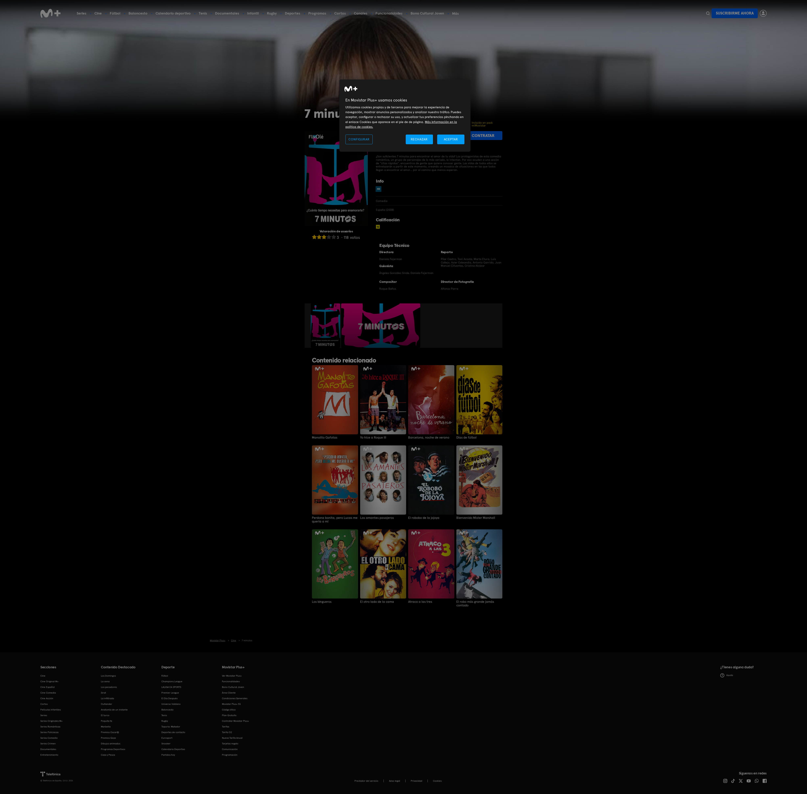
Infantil (253, 13)
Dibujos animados (110, 743)
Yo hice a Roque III (373, 437)
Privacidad (416, 780)
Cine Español (47, 687)
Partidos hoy (168, 754)
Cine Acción (46, 698)
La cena (105, 681)
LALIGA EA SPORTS (171, 687)
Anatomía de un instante (114, 709)
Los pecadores (109, 687)
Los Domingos (108, 675)
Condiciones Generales (234, 698)
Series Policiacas (49, 732)
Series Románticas (50, 726)
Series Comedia (48, 738)
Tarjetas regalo (230, 743)
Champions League (171, 681)
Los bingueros (321, 602)
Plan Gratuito (229, 715)
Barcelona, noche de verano (428, 437)
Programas (317, 13)
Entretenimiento (49, 754)
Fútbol (115, 13)
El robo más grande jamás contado (475, 603)
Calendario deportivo (173, 13)
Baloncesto (138, 13)
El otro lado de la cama (377, 602)
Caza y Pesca (108, 754)
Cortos (340, 13)
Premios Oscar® (110, 732)
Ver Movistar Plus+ (232, 675)
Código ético (229, 709)
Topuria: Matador (170, 726)
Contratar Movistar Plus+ (235, 721)
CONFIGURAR (358, 139)
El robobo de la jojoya (423, 518)
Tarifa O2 (227, 732)
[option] (326, 325)
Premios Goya (108, 738)
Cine (98, 13)
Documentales (227, 13)
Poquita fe (106, 721)
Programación (229, 754)
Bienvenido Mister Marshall (475, 518)
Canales (360, 13)
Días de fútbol (466, 437)
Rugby (272, 13)
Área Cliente (229, 692)
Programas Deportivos (113, 749)
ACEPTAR (451, 139)
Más (455, 13)
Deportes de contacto (173, 732)
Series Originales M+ (51, 721)
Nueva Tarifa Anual (232, 738)
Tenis (203, 13)
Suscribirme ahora (735, 13)
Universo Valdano (171, 704)
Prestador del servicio (366, 780)
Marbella (106, 726)
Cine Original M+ (49, 681)
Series (81, 13)
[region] (404, 115)
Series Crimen (48, 743)
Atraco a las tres (420, 602)
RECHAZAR (419, 139)
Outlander (106, 704)
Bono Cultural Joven (427, 13)
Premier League (170, 692)
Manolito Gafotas (324, 437)
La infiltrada (107, 698)
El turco (105, 715)
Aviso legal (394, 780)
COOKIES (437, 780)
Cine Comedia (48, 692)
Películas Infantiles (50, 709)
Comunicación (230, 749)
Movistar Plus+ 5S (231, 704)
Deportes (292, 13)
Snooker (165, 743)
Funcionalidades (388, 13)
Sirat (103, 692)
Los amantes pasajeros (377, 518)
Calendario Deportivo (173, 749)
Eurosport (166, 738)
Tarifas (225, 726)
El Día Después (169, 698)
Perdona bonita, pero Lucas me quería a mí (335, 519)
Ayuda (726, 675)
